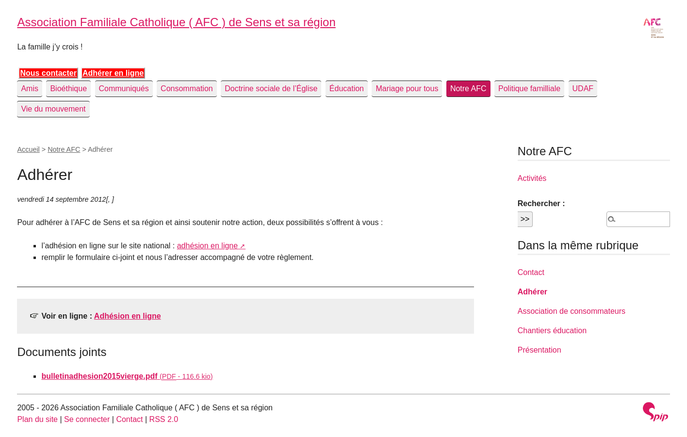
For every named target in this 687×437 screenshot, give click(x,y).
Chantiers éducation (552, 330)
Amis (29, 88)
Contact (531, 272)
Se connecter (87, 419)
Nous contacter (48, 73)
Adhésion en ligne (127, 316)
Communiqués (124, 88)
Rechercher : (541, 203)
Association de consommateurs (571, 311)
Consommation (187, 88)
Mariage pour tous (407, 88)
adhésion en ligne (207, 246)
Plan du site (37, 419)
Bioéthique (68, 88)
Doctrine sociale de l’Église (271, 88)
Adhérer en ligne (113, 73)
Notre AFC (468, 88)
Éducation (346, 88)
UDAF (583, 88)
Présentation (539, 350)
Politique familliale (529, 88)
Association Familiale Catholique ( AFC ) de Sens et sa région (176, 22)
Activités (532, 178)
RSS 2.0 (164, 419)
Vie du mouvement (53, 109)
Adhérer (532, 292)
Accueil (28, 149)
